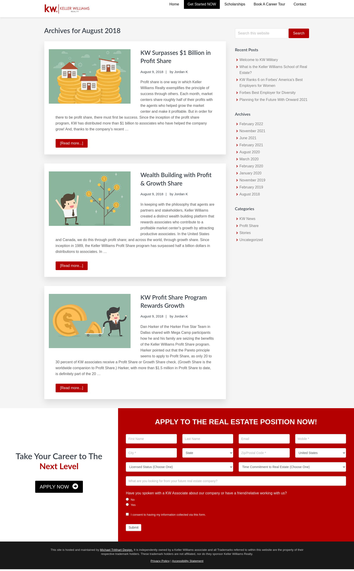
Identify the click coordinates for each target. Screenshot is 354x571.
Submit (134, 529)
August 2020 (250, 152)
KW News (247, 219)
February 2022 (251, 124)
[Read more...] (74, 143)
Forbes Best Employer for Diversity (268, 93)
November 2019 (252, 180)
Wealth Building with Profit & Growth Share (174, 178)
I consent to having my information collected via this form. (166, 516)
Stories (245, 233)
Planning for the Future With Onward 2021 (274, 100)
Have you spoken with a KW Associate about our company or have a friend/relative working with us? (206, 495)
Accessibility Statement (187, 562)
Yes (131, 506)
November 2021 (252, 131)
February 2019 (251, 187)
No (130, 501)
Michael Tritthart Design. (116, 551)
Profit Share (249, 226)
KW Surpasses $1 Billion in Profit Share (177, 56)
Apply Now (54, 488)
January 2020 (251, 173)
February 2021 (251, 145)
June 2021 (248, 138)
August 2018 (250, 194)
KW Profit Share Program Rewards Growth (167, 304)
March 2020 (249, 159)
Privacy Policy (160, 562)
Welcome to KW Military (259, 60)
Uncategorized (251, 240)
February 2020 (251, 166)
